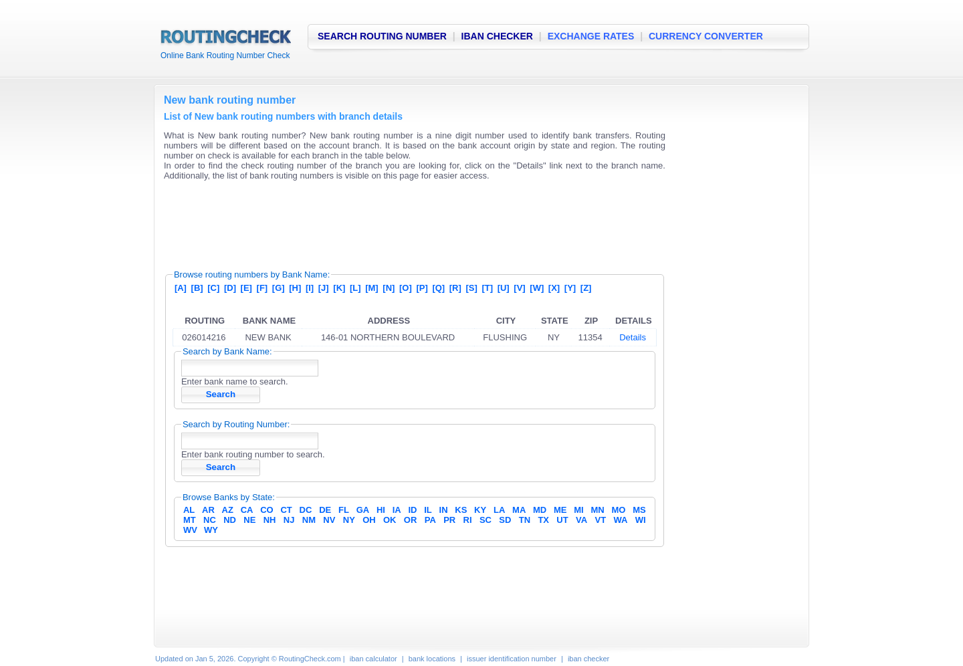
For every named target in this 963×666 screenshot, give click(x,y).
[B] (197, 288)
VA (581, 520)
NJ (289, 520)
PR (449, 520)
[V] (519, 288)
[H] (295, 288)
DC (306, 510)
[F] (262, 288)
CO (267, 510)
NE (249, 520)
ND (229, 520)
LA (499, 510)
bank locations (432, 659)
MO (618, 510)
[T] (487, 288)
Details (632, 337)
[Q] (438, 288)
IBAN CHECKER (497, 36)
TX (543, 520)
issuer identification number (511, 659)
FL (343, 510)
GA (363, 510)
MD (539, 510)
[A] (181, 288)
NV (329, 520)
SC (485, 520)
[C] (213, 288)
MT (189, 520)
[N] (389, 288)
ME (560, 510)
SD (505, 520)
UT (562, 520)
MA (519, 510)
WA (620, 520)
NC (209, 520)
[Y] (570, 288)
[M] (372, 288)
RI (467, 520)
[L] (355, 288)
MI (578, 510)
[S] (471, 288)
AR (208, 510)
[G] (278, 288)
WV (190, 530)
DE (325, 510)
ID (412, 510)
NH (269, 520)
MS (639, 510)
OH (369, 520)
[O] (405, 288)
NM (309, 520)
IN (443, 510)
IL (428, 510)
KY (480, 510)
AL (189, 510)
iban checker (588, 659)
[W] (537, 288)
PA (430, 520)
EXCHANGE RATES (591, 36)
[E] (246, 288)
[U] (504, 288)
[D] (230, 288)
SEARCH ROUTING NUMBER (382, 36)
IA (397, 510)
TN (524, 520)
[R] (455, 288)
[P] (421, 288)
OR (410, 520)
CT (286, 510)
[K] (339, 288)
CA (247, 510)
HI (381, 510)
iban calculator (373, 659)
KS (461, 510)
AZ (227, 510)
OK (390, 520)
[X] (554, 288)
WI (640, 520)
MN (598, 510)
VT (601, 520)
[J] (323, 288)
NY (349, 520)
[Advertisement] (407, 221)
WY (211, 530)
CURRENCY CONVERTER (706, 36)
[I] (310, 288)
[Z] (586, 288)
